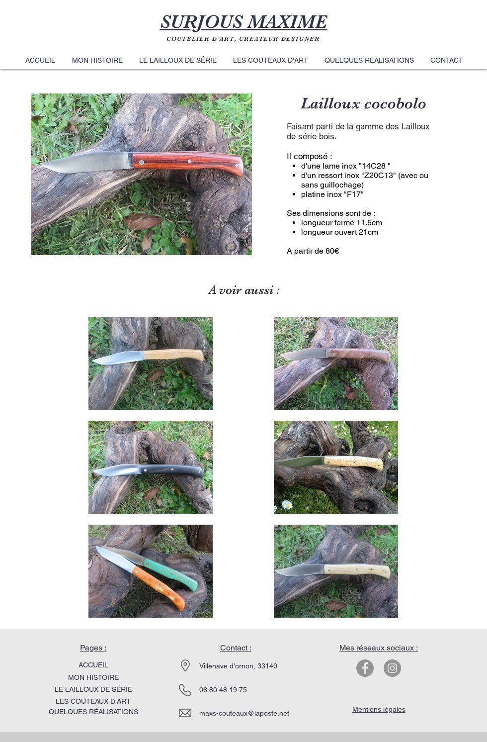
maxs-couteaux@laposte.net (244, 713)
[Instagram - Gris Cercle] (392, 668)
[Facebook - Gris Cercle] (365, 668)
